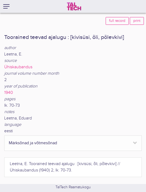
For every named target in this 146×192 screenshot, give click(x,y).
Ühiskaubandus (18, 67)
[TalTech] (74, 6)
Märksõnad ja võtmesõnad (33, 143)
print (136, 21)
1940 (8, 92)
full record (117, 21)
